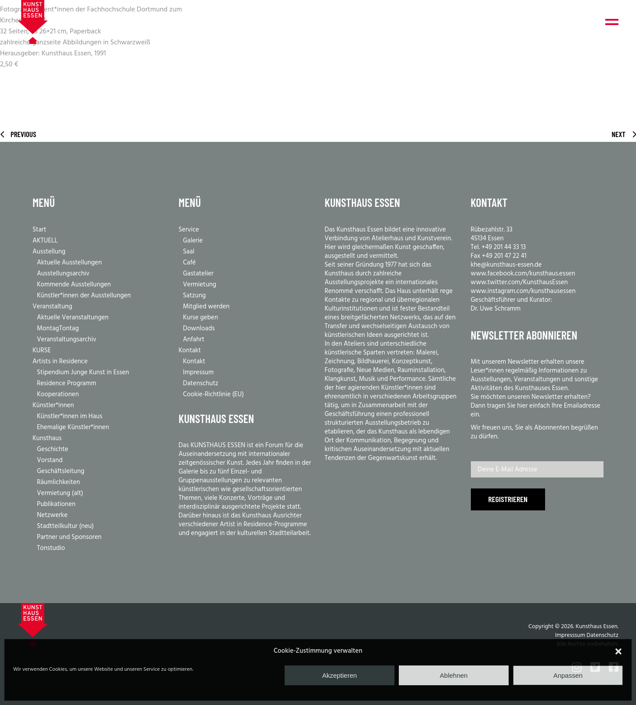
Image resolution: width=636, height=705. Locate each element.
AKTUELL (45, 240)
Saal (189, 251)
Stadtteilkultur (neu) (65, 526)
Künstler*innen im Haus (69, 416)
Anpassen (568, 675)
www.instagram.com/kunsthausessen (523, 291)
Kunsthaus (47, 438)
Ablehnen (453, 675)
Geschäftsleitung (60, 471)
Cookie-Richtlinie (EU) (213, 394)
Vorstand (50, 460)
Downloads (199, 328)
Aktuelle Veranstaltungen (72, 317)
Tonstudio (51, 548)
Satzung (194, 295)
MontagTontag (58, 328)
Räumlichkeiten (58, 482)
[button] (618, 651)
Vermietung (200, 284)
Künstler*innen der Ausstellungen (84, 295)
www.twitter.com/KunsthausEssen (519, 282)
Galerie (193, 240)
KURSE (42, 350)
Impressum (198, 372)
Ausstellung (49, 251)
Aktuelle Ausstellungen (69, 262)
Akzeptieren (339, 675)
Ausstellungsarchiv (63, 273)
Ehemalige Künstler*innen (73, 427)
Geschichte (52, 449)
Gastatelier (198, 273)
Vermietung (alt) (60, 493)
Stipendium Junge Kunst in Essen (83, 372)
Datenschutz (201, 383)
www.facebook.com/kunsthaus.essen (523, 273)
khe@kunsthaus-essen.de (506, 265)
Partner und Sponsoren (69, 537)
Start (39, 229)
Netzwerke (52, 515)
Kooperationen (58, 394)
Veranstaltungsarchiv (66, 339)
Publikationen (56, 504)
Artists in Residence (60, 361)
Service (189, 229)
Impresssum (570, 635)
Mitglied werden (206, 306)
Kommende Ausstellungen (74, 284)
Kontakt (190, 350)
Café (189, 262)
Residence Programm (66, 383)
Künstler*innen (53, 405)
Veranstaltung (52, 306)
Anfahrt (194, 339)
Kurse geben (200, 317)
